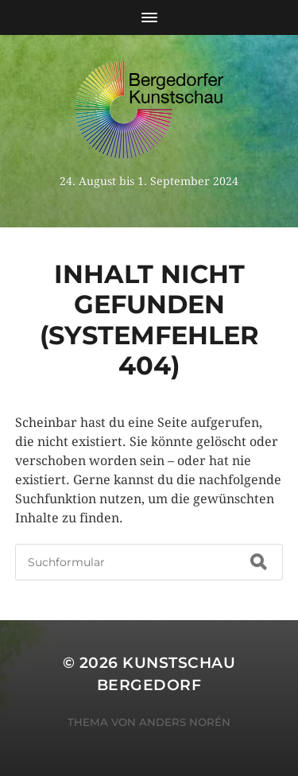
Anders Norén (184, 722)
